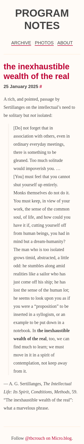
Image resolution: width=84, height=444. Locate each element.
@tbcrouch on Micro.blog (48, 438)
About (65, 42)
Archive (21, 42)
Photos (44, 42)
